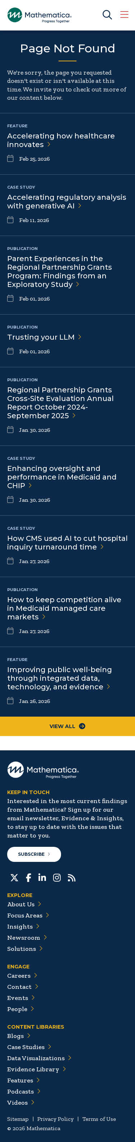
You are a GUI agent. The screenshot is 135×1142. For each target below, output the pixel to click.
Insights (23, 926)
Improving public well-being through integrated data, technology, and (59, 678)
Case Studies (29, 1047)
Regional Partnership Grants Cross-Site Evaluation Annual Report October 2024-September (60, 403)
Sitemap (18, 1118)
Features (23, 1080)
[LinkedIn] (42, 877)
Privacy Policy (55, 1118)
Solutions (25, 949)
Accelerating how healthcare (61, 140)
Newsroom (27, 938)
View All (67, 726)
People (20, 1009)
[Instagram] (57, 877)
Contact (22, 987)
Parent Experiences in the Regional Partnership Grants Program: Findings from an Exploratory (59, 271)
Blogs (19, 1036)
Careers (22, 976)
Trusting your (44, 337)
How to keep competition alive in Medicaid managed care (64, 608)
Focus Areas (28, 915)
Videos (20, 1102)
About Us (24, 904)
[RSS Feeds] (71, 877)
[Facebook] (28, 877)
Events (21, 998)
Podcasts (24, 1091)
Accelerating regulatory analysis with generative (66, 201)
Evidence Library (36, 1069)
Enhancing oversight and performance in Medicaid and (62, 477)
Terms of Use (99, 1118)
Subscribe (34, 854)
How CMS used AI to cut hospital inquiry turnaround (67, 542)
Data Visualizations (39, 1058)
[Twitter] (14, 877)
